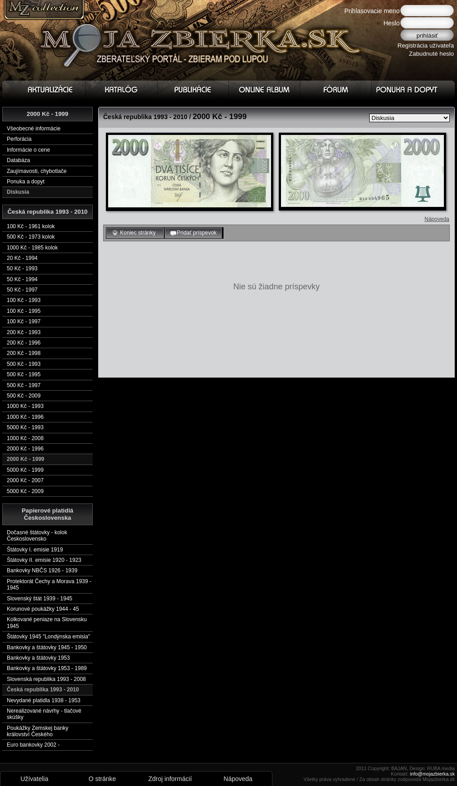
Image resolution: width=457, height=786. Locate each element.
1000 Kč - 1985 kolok (32, 247)
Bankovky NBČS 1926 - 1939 (42, 570)
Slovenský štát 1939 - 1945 (39, 598)
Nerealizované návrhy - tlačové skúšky (44, 714)
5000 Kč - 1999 (25, 470)
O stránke (102, 778)
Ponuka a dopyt (25, 181)
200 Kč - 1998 (24, 353)
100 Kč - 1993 (24, 300)
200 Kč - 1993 (24, 332)
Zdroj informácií (170, 778)
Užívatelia (34, 778)
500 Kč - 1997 (24, 385)
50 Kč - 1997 (22, 290)
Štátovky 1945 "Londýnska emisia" (48, 636)
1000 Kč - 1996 (25, 417)
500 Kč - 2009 (24, 396)
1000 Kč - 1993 (25, 406)
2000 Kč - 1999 (25, 459)
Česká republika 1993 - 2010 (43, 689)
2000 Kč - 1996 (25, 449)
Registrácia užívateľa (426, 45)
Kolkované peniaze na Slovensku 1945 (47, 622)
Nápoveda (436, 219)
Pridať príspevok (193, 233)
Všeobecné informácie (34, 128)
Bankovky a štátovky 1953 (38, 658)
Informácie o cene (28, 150)
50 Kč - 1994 (22, 279)
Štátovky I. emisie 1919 (35, 549)
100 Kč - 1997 (24, 321)
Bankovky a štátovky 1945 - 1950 (47, 647)
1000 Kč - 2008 (25, 438)
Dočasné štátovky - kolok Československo (37, 535)
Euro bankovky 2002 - (33, 745)
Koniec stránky (135, 233)
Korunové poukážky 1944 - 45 (43, 609)
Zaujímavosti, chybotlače (37, 171)
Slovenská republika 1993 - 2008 (46, 679)
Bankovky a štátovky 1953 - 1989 (47, 668)
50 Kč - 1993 (22, 268)
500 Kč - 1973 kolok (31, 237)
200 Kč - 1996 (24, 343)
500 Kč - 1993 (24, 364)
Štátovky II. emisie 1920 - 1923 (44, 560)
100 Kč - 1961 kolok (31, 226)
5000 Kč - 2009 (25, 491)
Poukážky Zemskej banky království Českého (37, 731)
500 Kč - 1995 (24, 374)
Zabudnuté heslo (431, 53)
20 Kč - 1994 (22, 258)
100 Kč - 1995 (24, 311)
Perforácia (19, 139)
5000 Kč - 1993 (25, 427)
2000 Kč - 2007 (25, 480)
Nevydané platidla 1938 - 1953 (44, 700)
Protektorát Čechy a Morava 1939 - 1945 (49, 584)
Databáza (18, 160)
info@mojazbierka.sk (432, 773)
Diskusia (18, 192)
